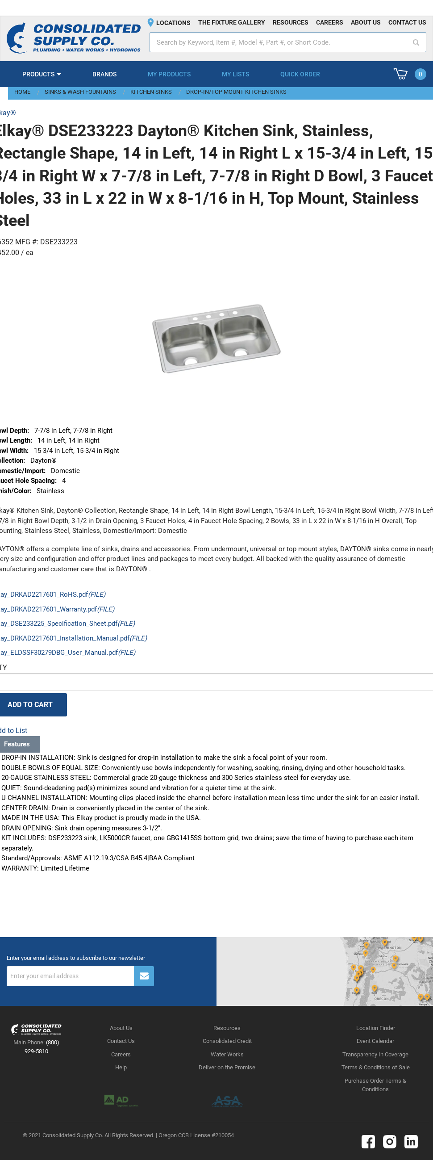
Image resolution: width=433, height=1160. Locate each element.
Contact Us (121, 1041)
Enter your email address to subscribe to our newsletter (76, 958)
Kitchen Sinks (151, 91)
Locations (173, 22)
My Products (169, 74)
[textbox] (288, 42)
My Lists (235, 74)
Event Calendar (375, 1041)
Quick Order (300, 74)
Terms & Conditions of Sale (375, 1067)
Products (38, 74)
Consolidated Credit (227, 1041)
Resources (290, 22)
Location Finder (375, 1028)
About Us (121, 1028)
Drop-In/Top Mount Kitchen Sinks (236, 91)
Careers (329, 22)
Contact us (407, 22)
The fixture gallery (231, 22)
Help (121, 1067)
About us (366, 22)
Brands (104, 74)
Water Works (227, 1054)
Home (22, 91)
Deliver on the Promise (227, 1067)
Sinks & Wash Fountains (80, 91)
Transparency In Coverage (375, 1054)
